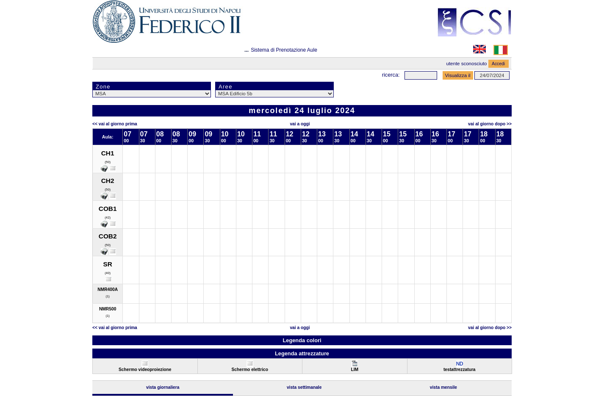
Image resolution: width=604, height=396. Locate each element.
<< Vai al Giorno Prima (114, 124)
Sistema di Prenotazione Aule (284, 50)
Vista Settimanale (304, 387)
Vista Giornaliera (163, 387)
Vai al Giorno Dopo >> (490, 124)
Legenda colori (302, 340)
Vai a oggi (300, 124)
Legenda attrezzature (302, 353)
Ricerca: (391, 75)
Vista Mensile (443, 387)
